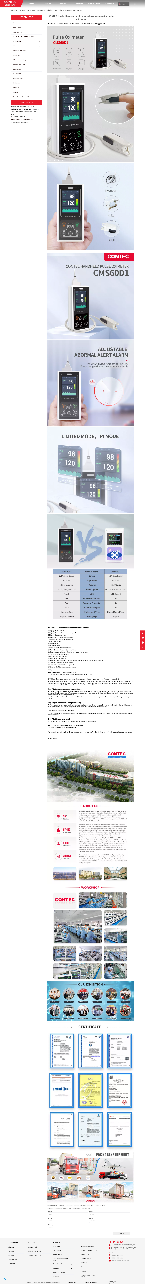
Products (22, 10)
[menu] (71, 3)
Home (15, 10)
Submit (121, 1233)
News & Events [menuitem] (94, 4)
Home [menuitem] (31, 4)
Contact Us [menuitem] (109, 4)
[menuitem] (47, 3)
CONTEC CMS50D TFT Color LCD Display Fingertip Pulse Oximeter (70, 1208)
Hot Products (31, 10)
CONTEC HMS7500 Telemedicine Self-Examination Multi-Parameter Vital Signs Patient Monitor (78, 1206)
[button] (47, 3)
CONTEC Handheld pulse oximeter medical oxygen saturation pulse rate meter (59, 10)
